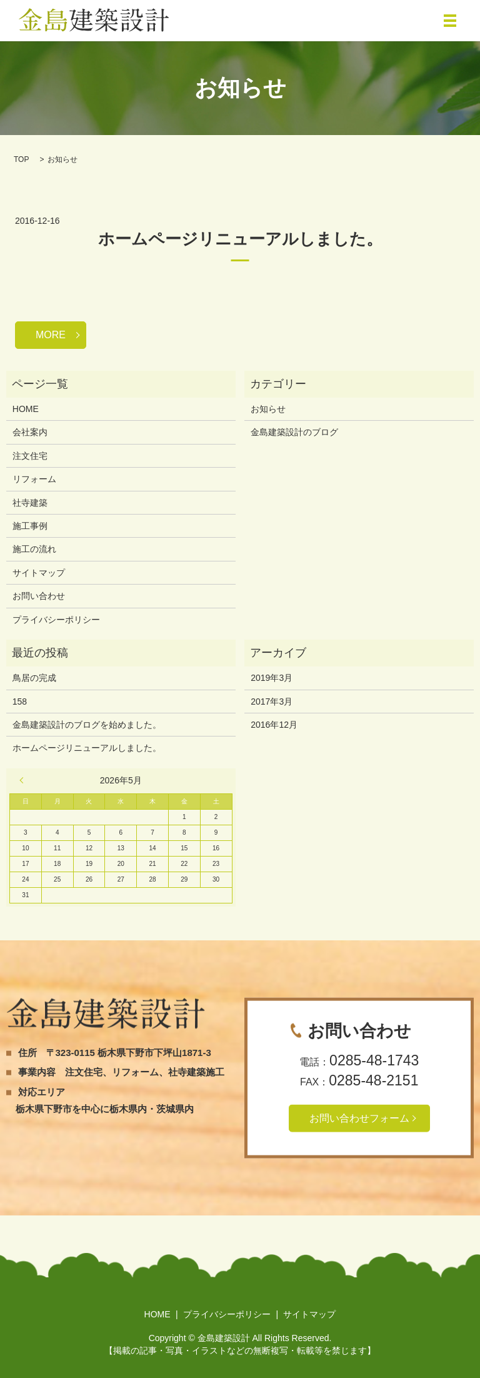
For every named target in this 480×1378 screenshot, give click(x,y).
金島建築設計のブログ (294, 432)
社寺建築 (30, 503)
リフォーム (34, 479)
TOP (21, 159)
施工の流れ (34, 549)
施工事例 (30, 526)
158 (19, 702)
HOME (25, 409)
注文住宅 (30, 456)
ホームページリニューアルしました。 (240, 238)
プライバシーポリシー (56, 620)
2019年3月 (271, 678)
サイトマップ (38, 573)
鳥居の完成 (34, 678)
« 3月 (24, 780)
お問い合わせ (38, 596)
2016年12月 (274, 725)
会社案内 (30, 432)
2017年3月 (271, 702)
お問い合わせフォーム (359, 1118)
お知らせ (268, 409)
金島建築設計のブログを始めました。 (86, 725)
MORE (51, 334)
